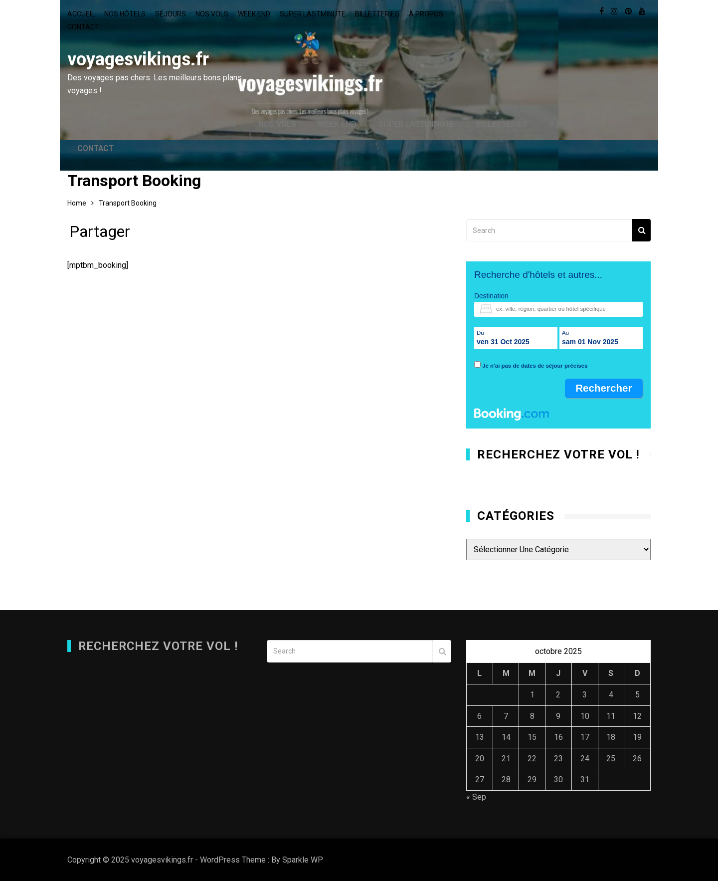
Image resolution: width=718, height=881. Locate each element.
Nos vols (211, 14)
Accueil (81, 14)
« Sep (476, 797)
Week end (254, 14)
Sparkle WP (302, 860)
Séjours (170, 14)
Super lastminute (313, 14)
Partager (99, 233)
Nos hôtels (125, 14)
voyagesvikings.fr (138, 59)
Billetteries (377, 14)
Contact (83, 27)
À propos (426, 14)
